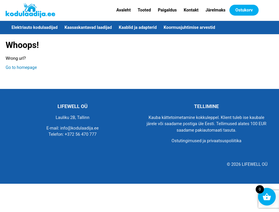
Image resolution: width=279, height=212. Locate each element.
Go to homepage (21, 67)
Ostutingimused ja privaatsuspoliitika (206, 140)
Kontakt (191, 10)
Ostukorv (244, 10)
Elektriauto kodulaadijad (35, 27)
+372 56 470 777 (81, 134)
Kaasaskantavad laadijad (88, 27)
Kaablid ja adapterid (137, 27)
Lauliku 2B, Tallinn (72, 117)
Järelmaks (215, 10)
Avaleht (123, 10)
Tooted (144, 10)
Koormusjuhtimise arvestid (189, 27)
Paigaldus (167, 10)
